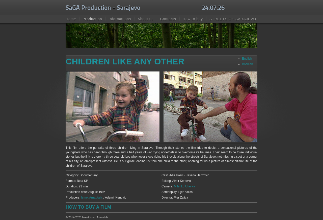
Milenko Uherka (184, 186)
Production (92, 19)
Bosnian (247, 64)
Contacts (168, 19)
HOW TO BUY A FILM (88, 207)
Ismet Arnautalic (92, 197)
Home (71, 19)
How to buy (193, 19)
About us (145, 19)
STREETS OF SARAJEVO (232, 19)
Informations (120, 19)
